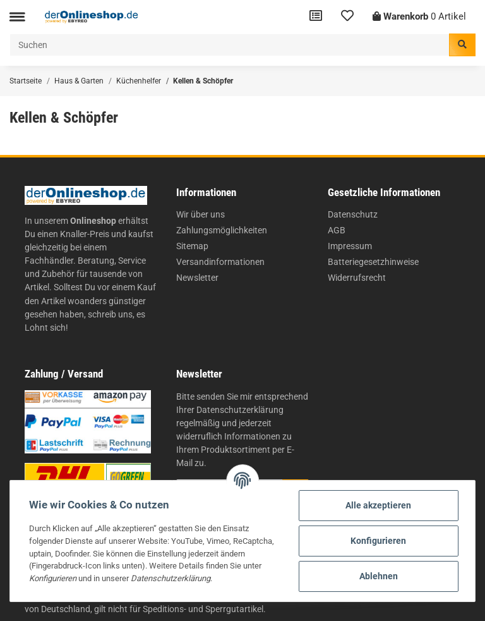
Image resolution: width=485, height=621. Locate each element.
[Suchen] (229, 45)
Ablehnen (378, 576)
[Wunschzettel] (347, 17)
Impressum (350, 246)
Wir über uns (200, 214)
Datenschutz (353, 214)
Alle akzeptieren (378, 505)
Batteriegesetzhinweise (373, 262)
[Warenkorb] (419, 17)
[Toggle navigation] (17, 16)
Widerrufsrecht (357, 278)
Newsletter (197, 278)
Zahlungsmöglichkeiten (221, 230)
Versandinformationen (220, 262)
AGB (336, 230)
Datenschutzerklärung (240, 410)
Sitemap (192, 246)
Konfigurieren (378, 541)
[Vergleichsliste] (316, 17)
